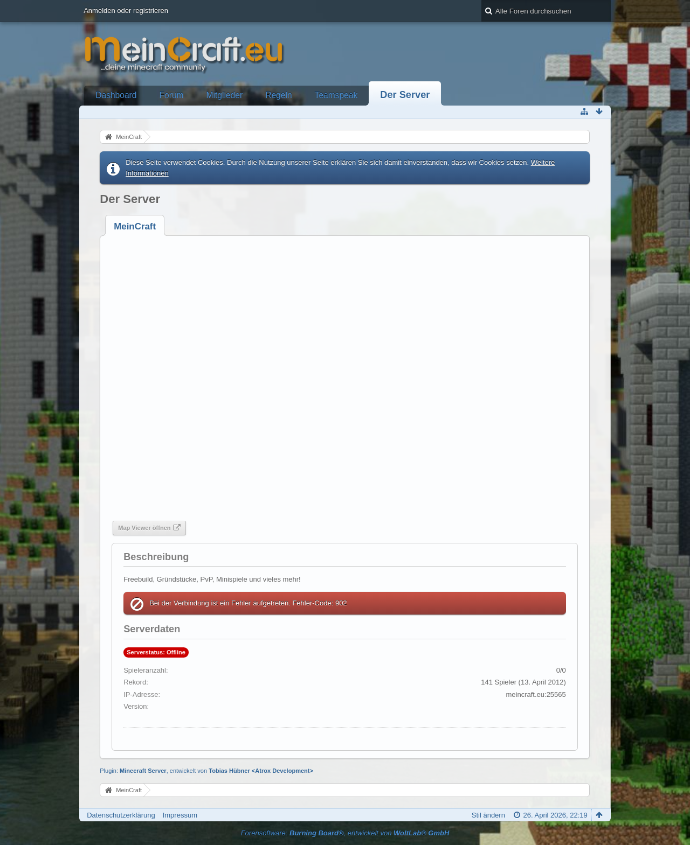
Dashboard (115, 95)
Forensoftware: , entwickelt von (345, 833)
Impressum (180, 815)
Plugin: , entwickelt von (206, 770)
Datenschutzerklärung (121, 815)
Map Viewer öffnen (144, 528)
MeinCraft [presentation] (135, 226)
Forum (172, 95)
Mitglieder (224, 95)
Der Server (405, 94)
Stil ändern (488, 815)
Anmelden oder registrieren (126, 10)
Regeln (278, 95)
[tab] (134, 226)
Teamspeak (336, 95)
